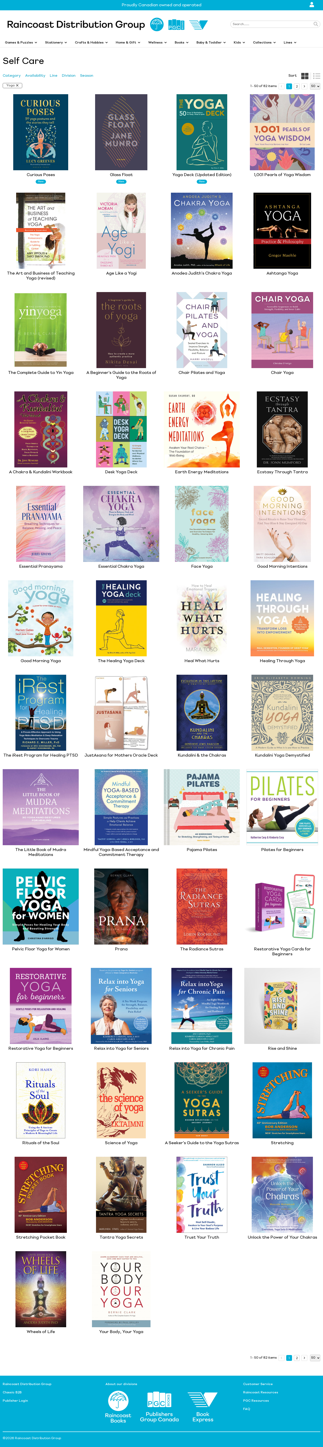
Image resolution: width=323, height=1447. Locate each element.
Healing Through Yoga (282, 661)
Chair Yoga (282, 373)
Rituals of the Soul (40, 1143)
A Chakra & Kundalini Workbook (40, 472)
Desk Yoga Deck (121, 472)
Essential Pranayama (41, 567)
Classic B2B (12, 1392)
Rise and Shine (282, 1049)
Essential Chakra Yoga (121, 567)
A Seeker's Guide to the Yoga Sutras (202, 1143)
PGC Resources (256, 1400)
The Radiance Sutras (201, 949)
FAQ (246, 1409)
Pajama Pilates (202, 850)
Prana (121, 949)
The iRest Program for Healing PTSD (40, 755)
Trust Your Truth (201, 1237)
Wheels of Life (41, 1332)
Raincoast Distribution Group (27, 1384)
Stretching (282, 1143)
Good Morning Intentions (282, 567)
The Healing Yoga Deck (121, 661)
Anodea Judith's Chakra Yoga (202, 273)
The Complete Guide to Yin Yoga (41, 373)
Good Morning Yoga (41, 661)
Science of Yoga (121, 1143)
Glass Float (121, 175)
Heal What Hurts (201, 661)
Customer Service (258, 1384)
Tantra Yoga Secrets (121, 1237)
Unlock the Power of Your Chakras (282, 1237)
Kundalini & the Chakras (202, 755)
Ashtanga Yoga (282, 273)
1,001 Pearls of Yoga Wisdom (282, 175)
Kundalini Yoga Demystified (282, 755)
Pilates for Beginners (282, 850)
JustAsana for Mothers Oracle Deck (121, 755)
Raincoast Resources (260, 1392)
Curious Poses (41, 175)
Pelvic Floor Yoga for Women (41, 949)
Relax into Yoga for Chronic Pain (202, 1049)
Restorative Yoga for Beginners (40, 1049)
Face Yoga (202, 567)
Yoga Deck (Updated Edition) (201, 175)
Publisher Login (15, 1400)
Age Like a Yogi (121, 273)
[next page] (304, 86)
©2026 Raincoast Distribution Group (32, 1438)
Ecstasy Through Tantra (282, 472)
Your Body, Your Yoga (121, 1332)
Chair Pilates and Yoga (202, 373)
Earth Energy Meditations (202, 472)
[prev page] (281, 86)
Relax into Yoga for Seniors (121, 1049)
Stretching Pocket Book (40, 1237)
